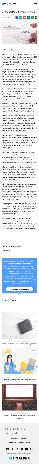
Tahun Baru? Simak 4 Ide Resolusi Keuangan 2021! (19, 354)
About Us (13, 442)
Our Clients (23, 438)
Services (14, 438)
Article (20, 442)
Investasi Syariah (19, 243)
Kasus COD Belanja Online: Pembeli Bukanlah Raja (19, 390)
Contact (27, 442)
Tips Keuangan (6, 243)
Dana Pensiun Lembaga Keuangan (12, 247)
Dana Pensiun (6, 250)
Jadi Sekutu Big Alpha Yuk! (19, 289)
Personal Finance (23, 351)
